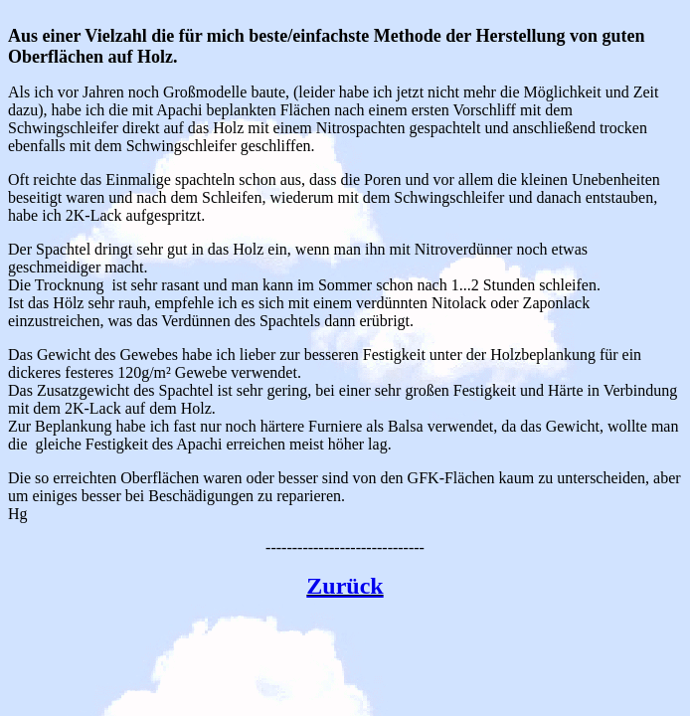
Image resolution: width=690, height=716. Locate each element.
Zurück (344, 586)
